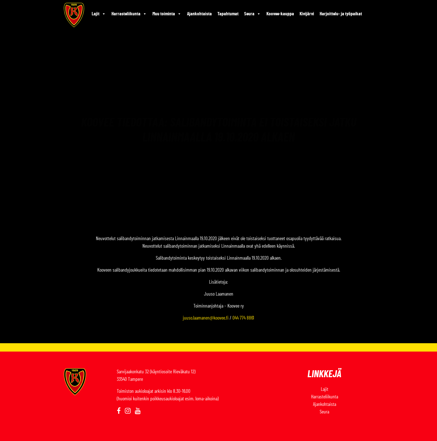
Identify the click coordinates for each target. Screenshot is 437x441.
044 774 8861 (243, 318)
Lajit (99, 14)
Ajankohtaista (199, 13)
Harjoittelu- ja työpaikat (341, 13)
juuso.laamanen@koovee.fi (206, 318)
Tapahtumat (228, 13)
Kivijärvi (307, 13)
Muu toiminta (166, 14)
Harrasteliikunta (129, 14)
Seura (252, 14)
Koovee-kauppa (280, 13)
